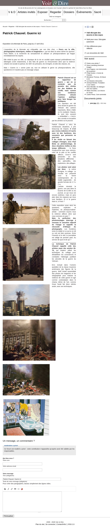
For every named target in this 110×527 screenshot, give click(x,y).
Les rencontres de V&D (95, 53)
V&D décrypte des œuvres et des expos (28, 26)
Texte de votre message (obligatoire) (15, 481)
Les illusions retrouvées (94, 81)
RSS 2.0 (71, 524)
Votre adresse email (9, 466)
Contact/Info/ (61, 524)
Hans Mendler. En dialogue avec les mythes (96, 88)
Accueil (5, 26)
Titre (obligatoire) (8, 475)
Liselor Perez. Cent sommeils (96, 94)
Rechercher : (48, 20)
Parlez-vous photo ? (93, 63)
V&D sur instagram (55, 16)
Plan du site (40, 524)
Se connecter (50, 524)
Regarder (11, 26)
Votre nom (6, 460)
